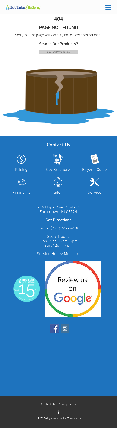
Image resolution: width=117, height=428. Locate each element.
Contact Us (48, 404)
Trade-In (58, 192)
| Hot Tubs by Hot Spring (23, 7)
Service (94, 192)
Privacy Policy (67, 404)
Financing (21, 192)
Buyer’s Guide (94, 169)
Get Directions (58, 220)
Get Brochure (58, 169)
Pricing (21, 169)
